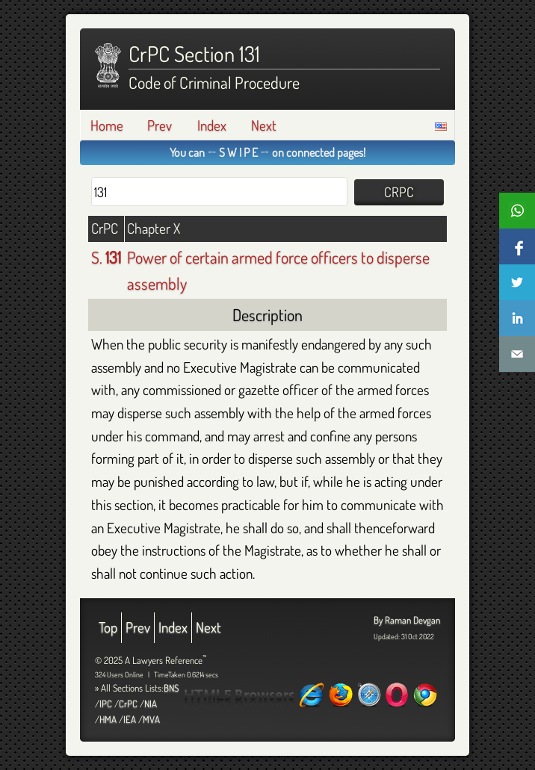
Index (211, 125)
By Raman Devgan (407, 620)
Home (106, 125)
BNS (171, 688)
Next (263, 125)
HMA (108, 719)
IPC (105, 704)
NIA (150, 704)
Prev (159, 125)
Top (108, 627)
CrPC (128, 704)
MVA (151, 719)
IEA (129, 719)
